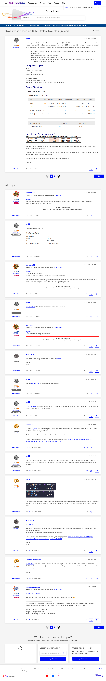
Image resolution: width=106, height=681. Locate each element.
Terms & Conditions (36, 668)
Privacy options (25, 668)
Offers (64, 3)
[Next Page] (58, 176)
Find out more (58, 195)
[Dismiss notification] (99, 7)
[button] (98, 38)
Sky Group (24, 671)
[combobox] (57, 18)
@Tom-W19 (35, 384)
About (56, 3)
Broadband (53, 11)
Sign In (97, 3)
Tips (49, 3)
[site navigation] (6, 3)
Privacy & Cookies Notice (48, 668)
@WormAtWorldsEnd (33, 593)
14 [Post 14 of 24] (29, 578)
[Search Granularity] (27, 18)
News (42, 3)
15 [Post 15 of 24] (29, 620)
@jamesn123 (30, 307)
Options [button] (95, 31)
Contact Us (82, 668)
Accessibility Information (63, 668)
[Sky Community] (17, 3)
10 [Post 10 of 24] (29, 447)
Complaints (75, 668)
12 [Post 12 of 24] (29, 511)
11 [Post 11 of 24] (29, 470)
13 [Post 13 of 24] (29, 550)
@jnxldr (28, 199)
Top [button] (102, 669)
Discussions (32, 3)
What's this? (16, 47)
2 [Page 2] (54, 176)
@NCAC (30, 524)
